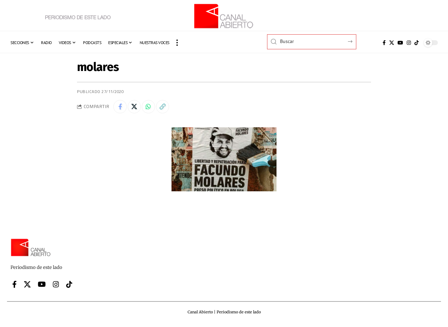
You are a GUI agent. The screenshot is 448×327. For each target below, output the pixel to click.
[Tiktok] (416, 42)
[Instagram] (409, 42)
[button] (177, 42)
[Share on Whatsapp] (151, 107)
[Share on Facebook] (120, 107)
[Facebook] (384, 42)
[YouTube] (400, 42)
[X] (391, 42)
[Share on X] (135, 107)
